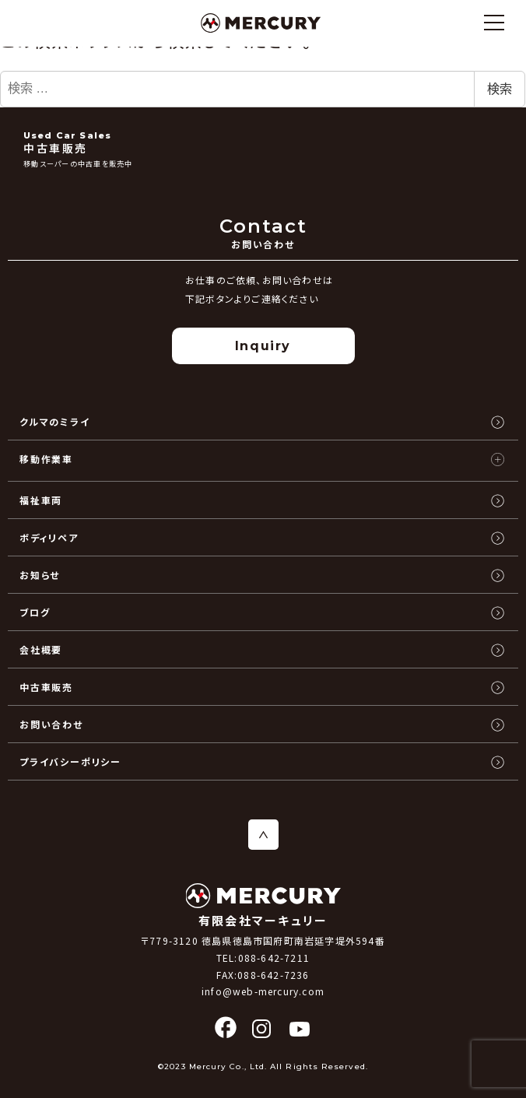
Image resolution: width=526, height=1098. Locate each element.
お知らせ (39, 574)
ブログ (34, 612)
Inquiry (263, 346)
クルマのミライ (54, 421)
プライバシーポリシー (70, 761)
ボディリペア (49, 537)
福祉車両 (40, 500)
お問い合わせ (51, 724)
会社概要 (40, 649)
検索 (499, 89)
